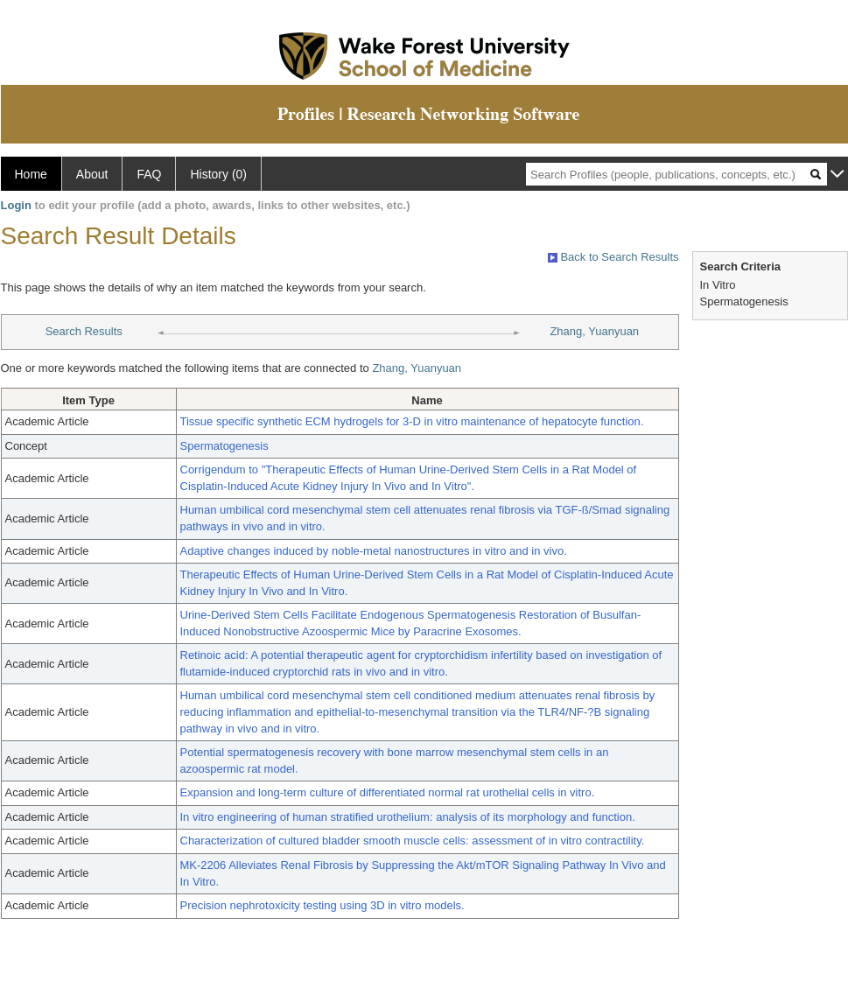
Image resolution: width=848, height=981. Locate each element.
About (92, 174)
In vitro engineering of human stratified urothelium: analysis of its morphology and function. (407, 816)
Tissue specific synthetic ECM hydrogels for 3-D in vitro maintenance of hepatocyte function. (412, 421)
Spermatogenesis (224, 445)
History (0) (218, 174)
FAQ (149, 174)
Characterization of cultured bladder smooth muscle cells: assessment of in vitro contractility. (412, 840)
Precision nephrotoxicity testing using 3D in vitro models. (322, 905)
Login (16, 205)
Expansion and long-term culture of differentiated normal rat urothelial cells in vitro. (387, 792)
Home (31, 174)
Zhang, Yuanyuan (594, 331)
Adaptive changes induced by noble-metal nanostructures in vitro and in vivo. (373, 550)
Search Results (84, 331)
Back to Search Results (613, 256)
